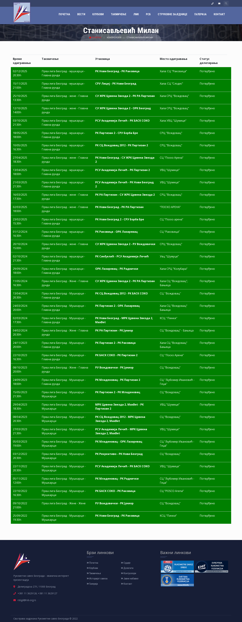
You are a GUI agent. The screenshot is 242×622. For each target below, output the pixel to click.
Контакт (219, 14)
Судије (125, 562)
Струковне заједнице (172, 14)
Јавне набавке (129, 578)
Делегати (127, 568)
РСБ (148, 14)
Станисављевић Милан (140, 37)
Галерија (200, 14)
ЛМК (136, 14)
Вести (81, 14)
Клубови (98, 14)
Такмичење (118, 14)
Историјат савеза (97, 578)
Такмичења (94, 573)
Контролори (114, 37)
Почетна (64, 14)
